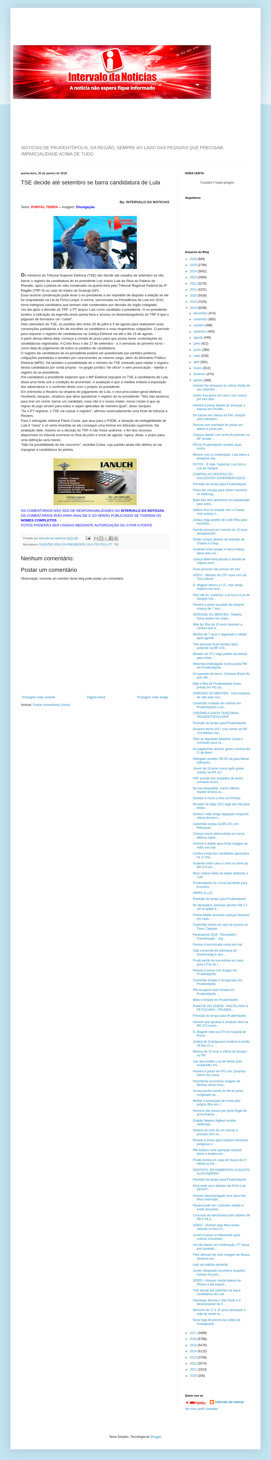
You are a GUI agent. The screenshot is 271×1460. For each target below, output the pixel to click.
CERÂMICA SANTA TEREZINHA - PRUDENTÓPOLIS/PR (216, 715)
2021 (194, 289)
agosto (199, 337)
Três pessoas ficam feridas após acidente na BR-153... (215, 646)
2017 (194, 1333)
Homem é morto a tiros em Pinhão (217, 798)
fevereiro (200, 374)
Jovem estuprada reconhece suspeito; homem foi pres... (219, 1272)
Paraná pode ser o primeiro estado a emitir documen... (218, 1207)
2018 (194, 308)
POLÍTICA (100, 544)
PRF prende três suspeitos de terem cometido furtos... (218, 780)
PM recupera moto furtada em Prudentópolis (213, 991)
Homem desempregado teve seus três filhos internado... (219, 1197)
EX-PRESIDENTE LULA (77, 544)
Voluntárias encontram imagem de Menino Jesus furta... (216, 1083)
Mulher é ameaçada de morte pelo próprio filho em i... (217, 1102)
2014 (194, 1351)
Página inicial (96, 697)
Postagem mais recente (38, 697)
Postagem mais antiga (152, 697)
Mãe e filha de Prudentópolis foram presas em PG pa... (217, 685)
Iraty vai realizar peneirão (210, 1264)
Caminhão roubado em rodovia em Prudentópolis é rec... (217, 705)
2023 (194, 277)
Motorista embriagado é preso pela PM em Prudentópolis (220, 665)
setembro (200, 331)
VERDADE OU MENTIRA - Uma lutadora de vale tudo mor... (221, 695)
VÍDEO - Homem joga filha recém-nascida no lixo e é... (216, 1227)
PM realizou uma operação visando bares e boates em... (217, 1152)
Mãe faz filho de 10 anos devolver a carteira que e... (217, 626)
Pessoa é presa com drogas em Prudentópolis (215, 972)
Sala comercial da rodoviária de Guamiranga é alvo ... (215, 952)
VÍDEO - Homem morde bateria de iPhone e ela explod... (217, 1282)
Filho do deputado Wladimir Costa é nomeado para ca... (218, 740)
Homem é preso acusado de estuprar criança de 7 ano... (218, 606)
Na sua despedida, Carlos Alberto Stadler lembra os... (216, 790)
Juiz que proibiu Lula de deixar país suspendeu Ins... (217, 1063)
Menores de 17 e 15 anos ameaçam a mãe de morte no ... (219, 1311)
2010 (194, 1376)
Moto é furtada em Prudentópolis (215, 1000)
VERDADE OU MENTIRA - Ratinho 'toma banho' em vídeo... (217, 616)
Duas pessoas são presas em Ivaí (216, 569)
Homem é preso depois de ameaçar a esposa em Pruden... (219, 407)
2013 (194, 1357)
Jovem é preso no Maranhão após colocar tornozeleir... (216, 1237)
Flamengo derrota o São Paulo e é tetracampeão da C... (217, 1302)
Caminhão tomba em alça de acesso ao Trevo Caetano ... (220, 926)
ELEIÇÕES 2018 (49, 544)
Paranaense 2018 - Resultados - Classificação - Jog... (215, 936)
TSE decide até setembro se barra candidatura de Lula (217, 1292)
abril (197, 362)
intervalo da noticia (51, 538)
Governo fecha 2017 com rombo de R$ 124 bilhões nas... (220, 731)
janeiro (199, 380)
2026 (194, 259)
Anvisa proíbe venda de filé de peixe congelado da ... (218, 1092)
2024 (194, 271)
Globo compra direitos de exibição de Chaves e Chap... (218, 541)
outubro (199, 325)
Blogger (156, 1437)
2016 (194, 1339)
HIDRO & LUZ (203, 893)
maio (197, 356)
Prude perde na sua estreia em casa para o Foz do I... (218, 962)
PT (110, 544)
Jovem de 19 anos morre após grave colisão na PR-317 (218, 770)
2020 (194, 295)
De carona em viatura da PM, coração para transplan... (219, 417)
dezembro (201, 313)
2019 (194, 302)
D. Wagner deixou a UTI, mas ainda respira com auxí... (217, 587)
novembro (201, 319)
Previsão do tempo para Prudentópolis (219, 484)
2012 (194, 1363)
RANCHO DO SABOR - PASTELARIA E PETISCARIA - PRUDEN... (220, 1008)
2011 (194, 1369)
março (198, 368)
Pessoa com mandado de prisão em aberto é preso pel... (218, 426)
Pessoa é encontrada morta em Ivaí (217, 944)
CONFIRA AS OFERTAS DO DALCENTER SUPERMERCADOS (219, 476)
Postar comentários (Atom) (51, 705)
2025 (194, 265)
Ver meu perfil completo (201, 1409)
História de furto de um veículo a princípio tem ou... (215, 1132)
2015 (194, 1345)
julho (197, 343)
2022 (194, 283)
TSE (116, 544)
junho (198, 350)
